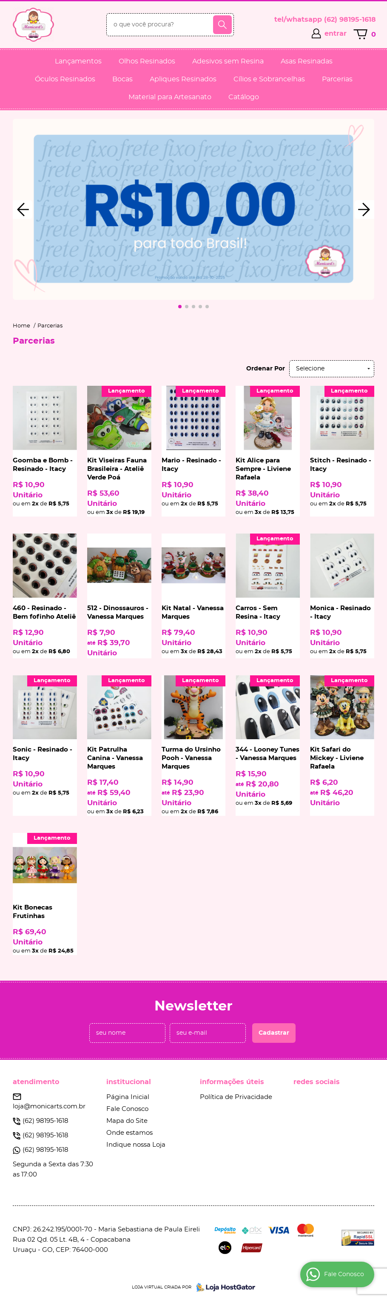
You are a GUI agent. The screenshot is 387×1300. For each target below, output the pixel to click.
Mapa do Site (127, 1121)
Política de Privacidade (236, 1097)
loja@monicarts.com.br (49, 1106)
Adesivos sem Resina (228, 61)
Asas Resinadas (307, 61)
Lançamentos (78, 61)
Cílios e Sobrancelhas (269, 79)
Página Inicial (127, 1097)
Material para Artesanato (169, 97)
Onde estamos (129, 1133)
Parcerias (337, 79)
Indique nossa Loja (135, 1145)
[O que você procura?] (222, 24)
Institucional (128, 1082)
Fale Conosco (127, 1109)
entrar (335, 33)
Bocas (122, 79)
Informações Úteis (232, 1082)
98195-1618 (350, 19)
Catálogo (243, 97)
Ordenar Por (265, 369)
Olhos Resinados (147, 61)
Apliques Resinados (183, 79)
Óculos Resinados (65, 79)
